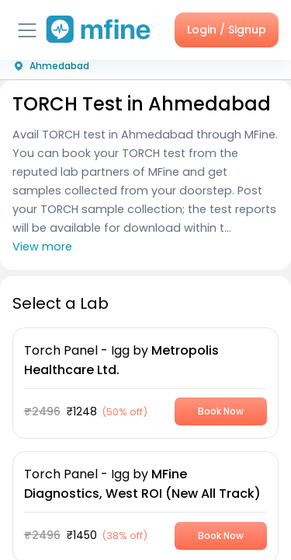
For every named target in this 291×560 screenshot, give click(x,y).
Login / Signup (226, 29)
